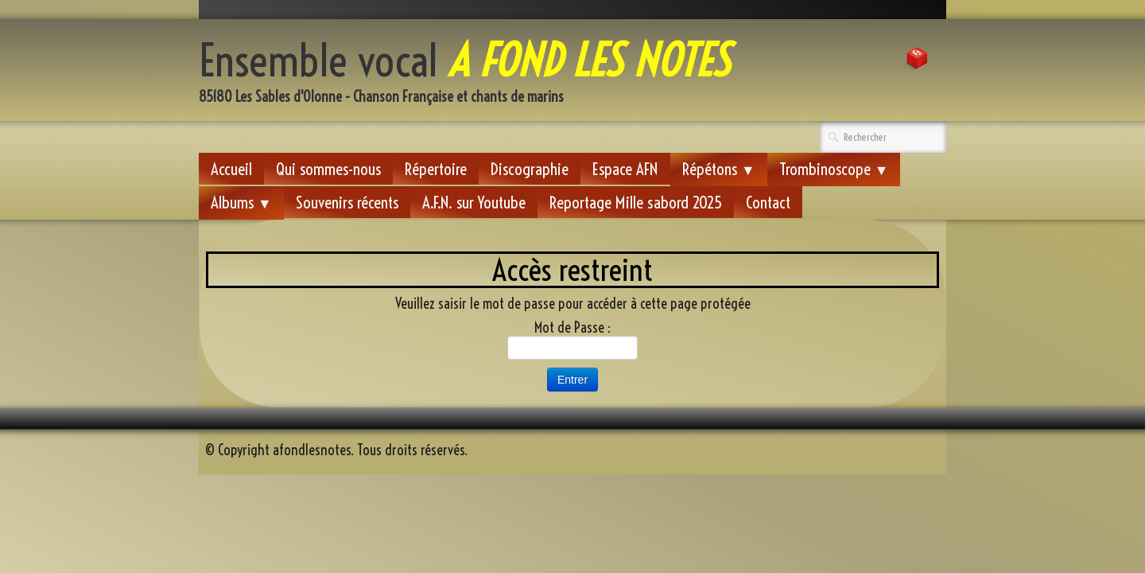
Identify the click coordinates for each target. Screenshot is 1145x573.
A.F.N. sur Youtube (474, 202)
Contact (768, 202)
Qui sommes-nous (328, 168)
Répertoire (436, 168)
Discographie (530, 168)
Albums (241, 202)
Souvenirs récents (347, 202)
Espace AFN (625, 168)
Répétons (718, 168)
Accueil (231, 168)
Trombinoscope (834, 168)
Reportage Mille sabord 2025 (635, 202)
